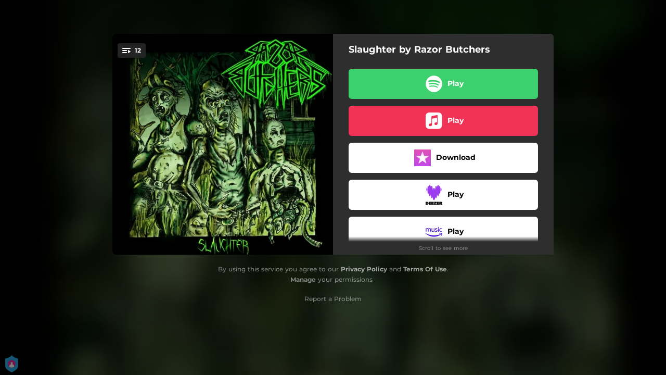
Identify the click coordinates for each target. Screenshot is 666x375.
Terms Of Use (425, 269)
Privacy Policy (364, 269)
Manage (303, 279)
